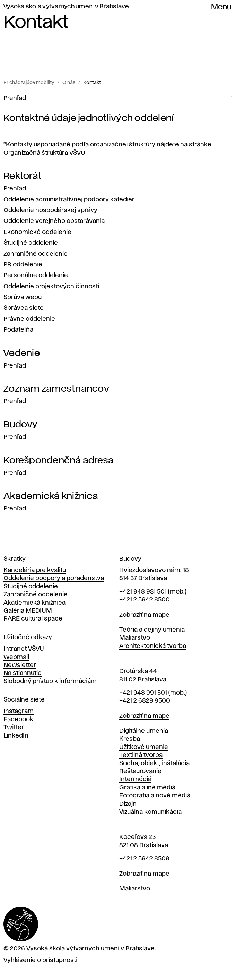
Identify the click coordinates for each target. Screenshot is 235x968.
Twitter (13, 727)
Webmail (16, 657)
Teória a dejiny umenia (152, 630)
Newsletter (19, 665)
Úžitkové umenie (143, 747)
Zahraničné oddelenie (35, 254)
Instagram (18, 711)
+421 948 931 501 (143, 592)
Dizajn (128, 804)
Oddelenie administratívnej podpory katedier (68, 199)
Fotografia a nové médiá (154, 795)
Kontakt (92, 83)
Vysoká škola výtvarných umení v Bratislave (66, 6)
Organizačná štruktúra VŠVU (44, 153)
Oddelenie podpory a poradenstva (53, 578)
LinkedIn (15, 736)
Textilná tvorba (141, 755)
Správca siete (23, 308)
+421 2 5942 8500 (144, 600)
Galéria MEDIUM (27, 611)
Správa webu (22, 297)
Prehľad (14, 188)
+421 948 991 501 (143, 693)
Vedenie (21, 353)
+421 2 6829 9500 (144, 701)
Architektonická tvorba (152, 646)
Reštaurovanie (140, 771)
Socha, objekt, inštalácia (154, 763)
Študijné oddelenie (30, 243)
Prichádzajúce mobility (28, 83)
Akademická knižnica (50, 496)
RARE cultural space (32, 619)
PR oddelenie (22, 265)
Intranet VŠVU (23, 649)
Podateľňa (18, 330)
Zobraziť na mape (144, 615)
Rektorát (22, 176)
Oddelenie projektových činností (51, 286)
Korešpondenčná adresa (58, 460)
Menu (221, 7)
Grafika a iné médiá (147, 787)
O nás (68, 83)
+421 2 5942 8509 (144, 858)
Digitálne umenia (143, 731)
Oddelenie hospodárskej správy (50, 210)
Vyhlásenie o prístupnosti (40, 960)
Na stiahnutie (22, 673)
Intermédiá (135, 779)
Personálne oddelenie (35, 275)
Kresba (129, 739)
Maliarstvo (134, 638)
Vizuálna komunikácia (150, 812)
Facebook (18, 719)
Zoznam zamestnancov (56, 389)
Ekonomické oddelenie (37, 232)
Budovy (20, 424)
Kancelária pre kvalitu (34, 570)
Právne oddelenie (29, 319)
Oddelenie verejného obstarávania (54, 221)
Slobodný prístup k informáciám (50, 681)
